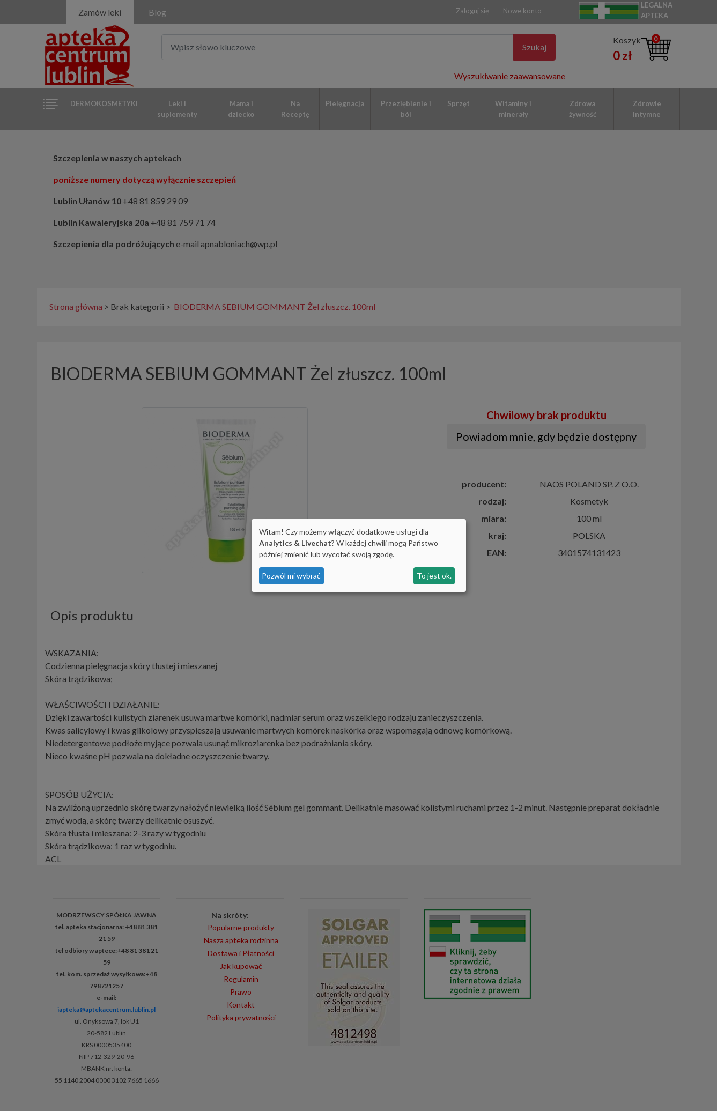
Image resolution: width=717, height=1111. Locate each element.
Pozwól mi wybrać (291, 575)
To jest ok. (434, 575)
